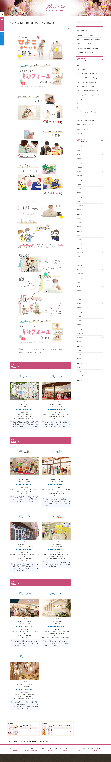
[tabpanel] (24, 390)
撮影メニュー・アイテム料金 (49, 749)
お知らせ (79, 65)
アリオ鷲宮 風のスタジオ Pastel (85, 69)
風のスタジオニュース (19, 741)
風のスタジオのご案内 (79, 749)
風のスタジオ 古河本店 (83, 129)
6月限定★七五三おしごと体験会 (85, 35)
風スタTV (79, 133)
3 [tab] (27, 401)
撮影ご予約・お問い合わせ (95, 749)
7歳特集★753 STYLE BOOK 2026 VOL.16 (87, 48)
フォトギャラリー (65, 749)
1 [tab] (22, 401)
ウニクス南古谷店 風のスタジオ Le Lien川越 (88, 95)
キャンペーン (80, 99)
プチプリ (79, 116)
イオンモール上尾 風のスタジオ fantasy (87, 78)
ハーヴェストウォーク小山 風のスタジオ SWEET (89, 112)
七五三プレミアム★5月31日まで (85, 44)
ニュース (79, 107)
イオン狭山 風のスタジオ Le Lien (85, 86)
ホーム (2, 14)
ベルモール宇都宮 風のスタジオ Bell (86, 120)
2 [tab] (24, 401)
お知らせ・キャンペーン (15, 749)
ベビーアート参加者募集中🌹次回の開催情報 (88, 39)
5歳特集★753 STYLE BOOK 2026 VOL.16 (87, 52)
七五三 (31, 749)
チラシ (78, 103)
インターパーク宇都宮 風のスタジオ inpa (87, 90)
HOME (10, 741)
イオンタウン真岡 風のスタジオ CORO (87, 73)
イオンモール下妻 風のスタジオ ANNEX (87, 82)
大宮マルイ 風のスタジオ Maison (85, 124)
